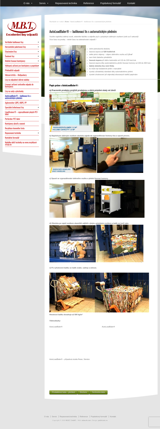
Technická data (98, 392)
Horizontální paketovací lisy (15, 47)
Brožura (83, 392)
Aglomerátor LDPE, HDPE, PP (16, 103)
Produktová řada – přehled (63, 392)
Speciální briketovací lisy (14, 107)
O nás (28, 3)
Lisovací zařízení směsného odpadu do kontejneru (19, 85)
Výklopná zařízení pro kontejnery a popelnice (22, 66)
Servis (44, 3)
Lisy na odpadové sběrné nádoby (17, 80)
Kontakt (131, 3)
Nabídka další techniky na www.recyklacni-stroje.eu (21, 143)
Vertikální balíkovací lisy (14, 42)
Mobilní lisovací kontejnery (15, 61)
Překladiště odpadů (12, 70)
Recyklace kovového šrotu (15, 128)
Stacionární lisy (11, 52)
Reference (88, 3)
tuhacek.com (86, 420)
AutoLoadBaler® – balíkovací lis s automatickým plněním (18, 97)
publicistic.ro (103, 420)
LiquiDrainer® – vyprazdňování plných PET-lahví (21, 113)
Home (67, 22)
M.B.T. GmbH (71, 420)
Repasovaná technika (66, 3)
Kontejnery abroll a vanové (15, 124)
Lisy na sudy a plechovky (14, 91)
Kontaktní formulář (12, 138)
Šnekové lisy (9, 56)
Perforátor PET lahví (12, 119)
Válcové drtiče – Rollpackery (16, 75)
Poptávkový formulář (110, 3)
